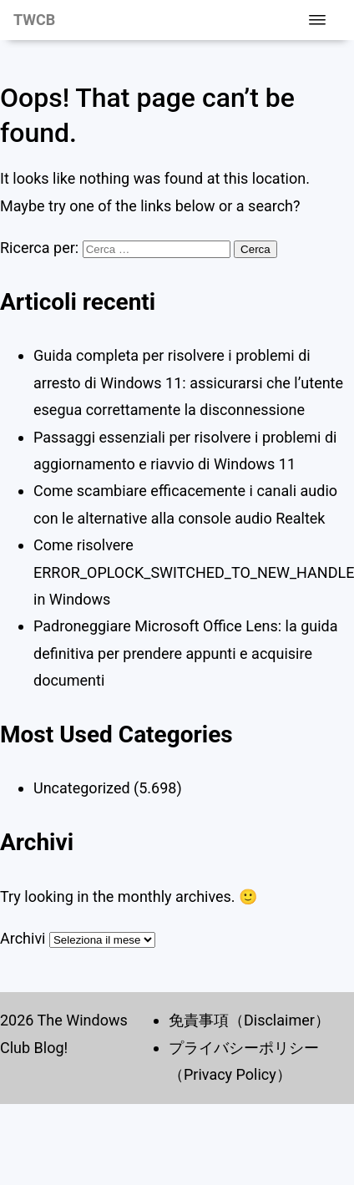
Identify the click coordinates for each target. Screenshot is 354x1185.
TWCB (34, 19)
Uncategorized (81, 788)
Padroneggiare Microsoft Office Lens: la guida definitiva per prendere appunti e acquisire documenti (185, 653)
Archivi (22, 938)
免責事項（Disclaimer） (249, 1020)
